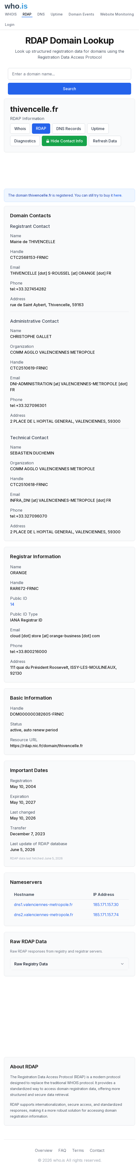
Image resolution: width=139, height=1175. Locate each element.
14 (12, 604)
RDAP (27, 14)
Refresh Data (105, 140)
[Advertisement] (69, 170)
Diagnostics (25, 140)
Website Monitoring (117, 14)
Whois (20, 128)
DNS (41, 14)
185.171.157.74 (106, 914)
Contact (97, 1150)
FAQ (62, 1150)
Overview (43, 1150)
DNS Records (68, 128)
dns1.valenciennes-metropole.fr (43, 904)
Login (10, 24)
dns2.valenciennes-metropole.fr (43, 914)
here (118, 195)
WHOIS (11, 14)
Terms (78, 1150)
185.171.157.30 (106, 904)
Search (69, 88)
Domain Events (81, 14)
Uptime (57, 14)
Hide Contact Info (64, 140)
